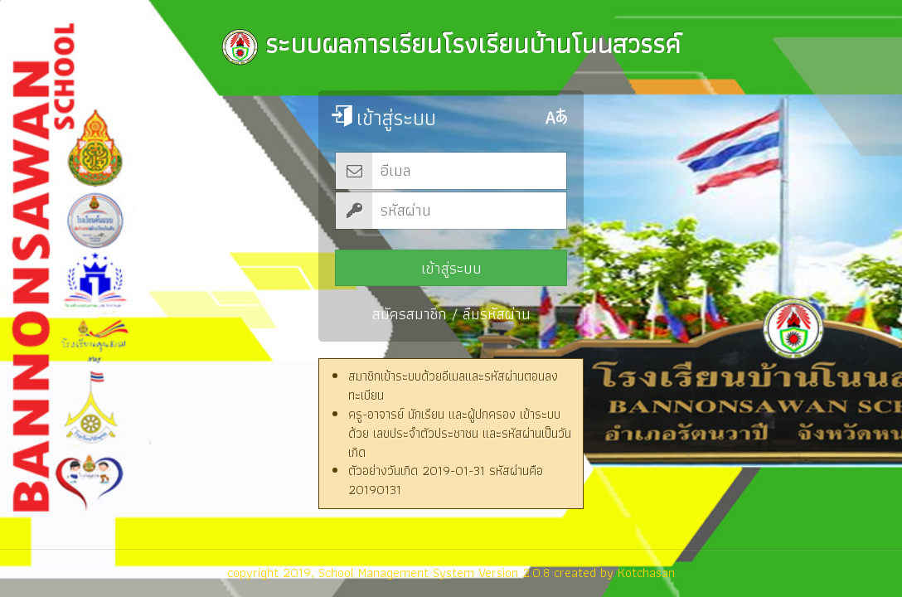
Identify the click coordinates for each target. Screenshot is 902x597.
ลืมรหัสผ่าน (497, 314)
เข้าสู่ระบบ (451, 268)
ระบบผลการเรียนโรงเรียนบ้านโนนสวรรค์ (451, 43)
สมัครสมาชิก (409, 314)
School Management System (396, 572)
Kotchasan (646, 572)
